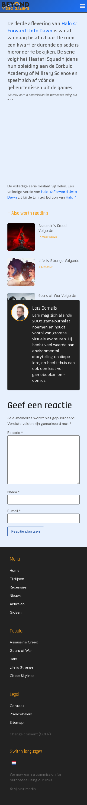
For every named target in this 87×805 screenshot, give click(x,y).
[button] (82, 6)
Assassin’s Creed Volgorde (53, 228)
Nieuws (16, 595)
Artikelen (17, 604)
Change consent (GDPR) (30, 734)
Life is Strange (21, 667)
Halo (13, 658)
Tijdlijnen (17, 578)
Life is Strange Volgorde (59, 260)
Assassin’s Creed (24, 642)
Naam (13, 492)
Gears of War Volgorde (57, 295)
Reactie (15, 433)
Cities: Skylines (22, 675)
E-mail (14, 511)
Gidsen (16, 612)
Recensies (18, 587)
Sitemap (17, 722)
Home (14, 570)
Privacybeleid (21, 714)
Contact (17, 705)
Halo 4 (71, 197)
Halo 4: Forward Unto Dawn (42, 27)
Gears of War (21, 650)
